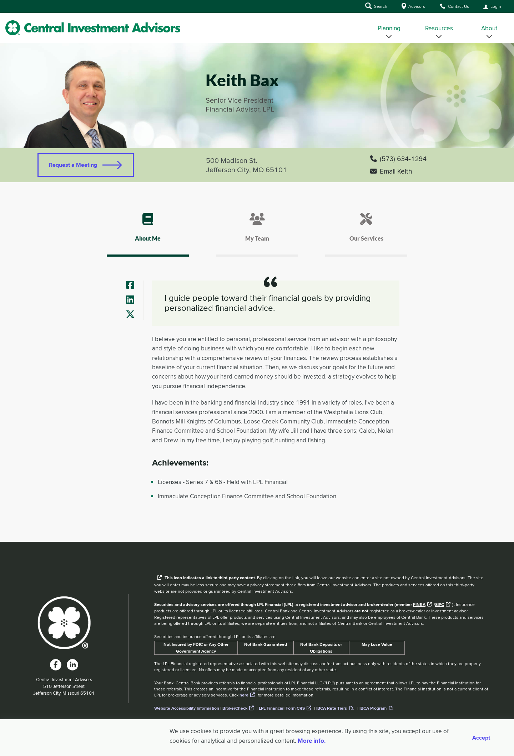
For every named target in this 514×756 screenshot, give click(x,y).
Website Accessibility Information (186, 708)
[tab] (148, 233)
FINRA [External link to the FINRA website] (419, 604)
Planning (389, 31)
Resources (439, 31)
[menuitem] (389, 28)
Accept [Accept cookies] (481, 737)
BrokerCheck (234, 708)
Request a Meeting (73, 165)
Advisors (413, 6)
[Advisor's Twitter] (133, 315)
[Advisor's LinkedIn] (133, 300)
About (489, 31)
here (244, 695)
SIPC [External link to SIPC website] (439, 604)
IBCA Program (373, 708)
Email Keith (391, 171)
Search (376, 5)
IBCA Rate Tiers (331, 708)
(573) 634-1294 (398, 158)
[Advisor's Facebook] (133, 285)
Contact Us (454, 6)
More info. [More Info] (312, 740)
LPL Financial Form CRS (282, 708)
